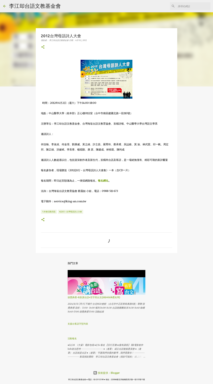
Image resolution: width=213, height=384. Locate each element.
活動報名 (72, 338)
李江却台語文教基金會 (35, 6)
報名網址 (103, 180)
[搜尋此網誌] (193, 6)
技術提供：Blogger (106, 372)
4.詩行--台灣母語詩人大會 (70, 212)
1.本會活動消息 (49, 212)
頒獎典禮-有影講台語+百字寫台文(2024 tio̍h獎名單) (94, 297)
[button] (43, 47)
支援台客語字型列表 (78, 323)
